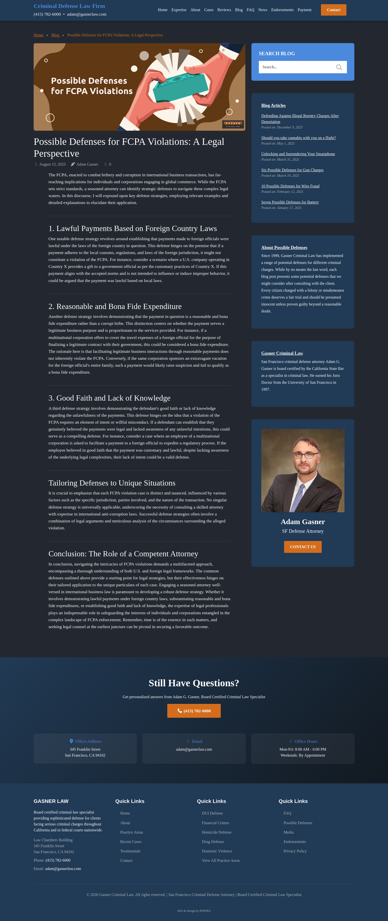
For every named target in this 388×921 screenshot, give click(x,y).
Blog (239, 10)
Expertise (178, 10)
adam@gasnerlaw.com (86, 14)
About (195, 10)
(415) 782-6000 (47, 14)
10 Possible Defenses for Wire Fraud (290, 186)
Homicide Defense (217, 829)
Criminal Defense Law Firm (69, 6)
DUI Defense (212, 812)
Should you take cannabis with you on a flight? (298, 138)
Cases (209, 10)
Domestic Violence (217, 846)
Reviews (224, 10)
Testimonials (130, 846)
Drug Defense (213, 837)
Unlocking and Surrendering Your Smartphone (298, 154)
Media (289, 829)
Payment (305, 10)
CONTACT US (303, 547)
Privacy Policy (295, 846)
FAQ (250, 10)
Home (163, 10)
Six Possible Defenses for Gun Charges (292, 170)
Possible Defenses (298, 821)
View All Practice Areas (221, 854)
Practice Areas (131, 829)
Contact (333, 10)
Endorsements (282, 10)
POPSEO (205, 911)
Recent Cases (131, 837)
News (262, 10)
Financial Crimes (215, 821)
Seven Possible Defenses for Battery (290, 202)
